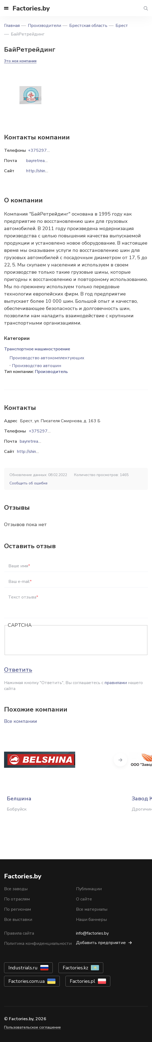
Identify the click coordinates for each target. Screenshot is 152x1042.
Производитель (51, 372)
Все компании (20, 721)
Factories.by (31, 8)
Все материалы (91, 909)
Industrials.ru (23, 967)
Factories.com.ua (26, 981)
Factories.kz (75, 967)
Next (120, 759)
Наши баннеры (91, 920)
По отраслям (17, 899)
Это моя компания (20, 61)
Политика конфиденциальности (38, 943)
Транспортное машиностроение (37, 349)
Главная (12, 26)
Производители (44, 26)
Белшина (19, 798)
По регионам (17, 909)
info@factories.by (92, 933)
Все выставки (18, 920)
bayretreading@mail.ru (41, 441)
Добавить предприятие (101, 943)
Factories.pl (82, 981)
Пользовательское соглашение (32, 1027)
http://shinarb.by (32, 452)
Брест (121, 26)
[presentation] (49, 640)
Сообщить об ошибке (28, 483)
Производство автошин (36, 366)
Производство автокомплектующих (46, 358)
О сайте (84, 899)
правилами (115, 683)
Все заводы (16, 889)
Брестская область (88, 26)
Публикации (89, 889)
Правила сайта (19, 933)
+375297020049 (46, 431)
